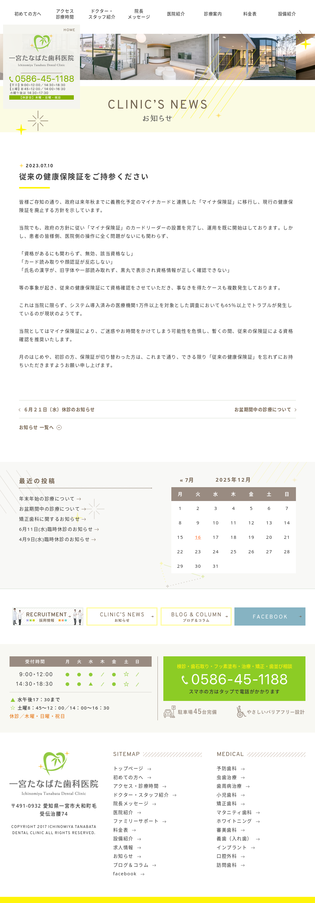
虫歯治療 (231, 777)
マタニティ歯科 (238, 812)
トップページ (132, 768)
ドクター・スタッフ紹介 (101, 14)
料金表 (250, 14)
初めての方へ (28, 14)
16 (198, 537)
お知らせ (127, 856)
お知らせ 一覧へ (36, 427)
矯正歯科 (231, 803)
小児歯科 (231, 795)
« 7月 (187, 479)
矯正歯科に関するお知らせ (49, 519)
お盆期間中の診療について (262, 409)
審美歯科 (231, 830)
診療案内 (213, 14)
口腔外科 (231, 856)
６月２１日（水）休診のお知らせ (59, 409)
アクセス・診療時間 (140, 786)
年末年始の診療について (47, 498)
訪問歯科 (231, 865)
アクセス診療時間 (65, 14)
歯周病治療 (233, 786)
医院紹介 (176, 14)
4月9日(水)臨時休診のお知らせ (54, 539)
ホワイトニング (238, 821)
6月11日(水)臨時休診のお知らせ (56, 529)
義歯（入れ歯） (238, 838)
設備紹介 (287, 14)
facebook (129, 873)
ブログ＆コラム (135, 865)
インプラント (236, 847)
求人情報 (127, 847)
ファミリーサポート (140, 821)
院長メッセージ (139, 14)
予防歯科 (231, 768)
